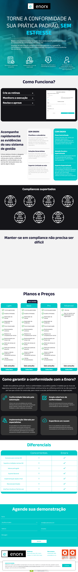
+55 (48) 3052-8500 (51, 553)
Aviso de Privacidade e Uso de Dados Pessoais (29, 566)
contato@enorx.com (51, 555)
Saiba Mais (9, 369)
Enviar (39, 541)
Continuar (66, 565)
